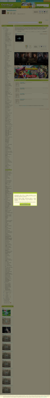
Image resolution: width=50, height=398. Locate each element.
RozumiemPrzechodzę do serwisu (25, 204)
